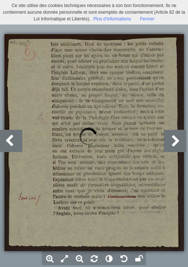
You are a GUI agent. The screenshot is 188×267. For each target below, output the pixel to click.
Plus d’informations (112, 19)
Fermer (147, 19)
